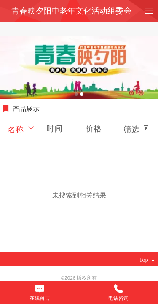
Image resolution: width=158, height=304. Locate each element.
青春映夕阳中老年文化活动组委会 (71, 10)
